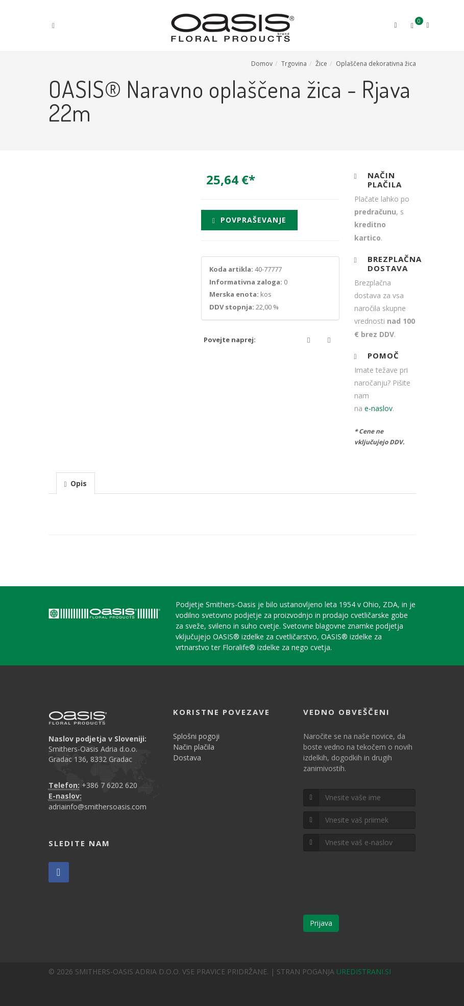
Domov (262, 63)
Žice (321, 63)
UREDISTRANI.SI (363, 971)
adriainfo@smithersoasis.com (97, 806)
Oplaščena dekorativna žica (376, 63)
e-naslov (378, 408)
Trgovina (294, 63)
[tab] (75, 482)
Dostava (187, 757)
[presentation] (75, 483)
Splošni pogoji (196, 736)
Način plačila (193, 747)
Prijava (321, 923)
